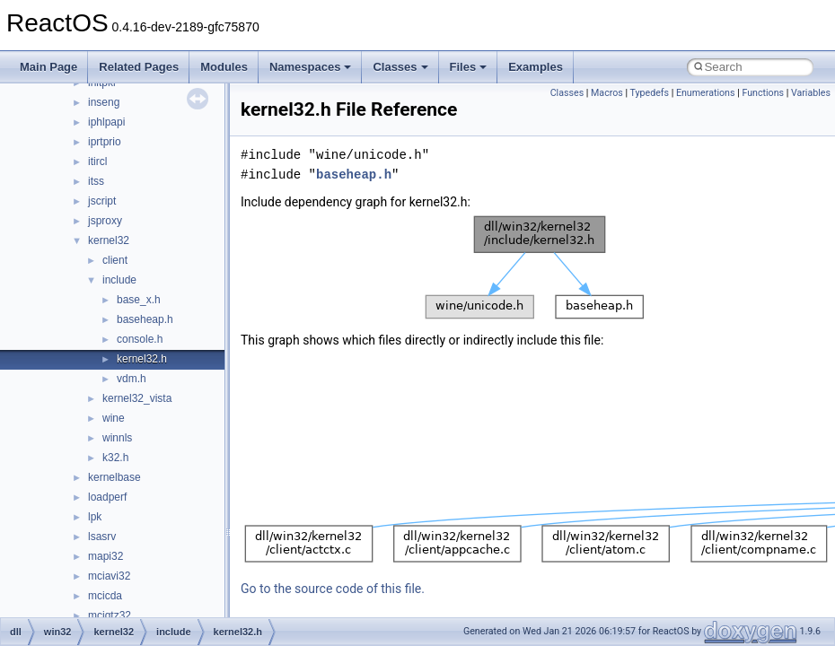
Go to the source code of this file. (333, 588)
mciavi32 (109, 576)
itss (96, 181)
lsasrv (102, 536)
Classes (400, 67)
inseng (103, 102)
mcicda (105, 595)
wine (113, 418)
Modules (224, 67)
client (114, 260)
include (119, 280)
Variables (811, 93)
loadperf (107, 497)
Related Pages (139, 67)
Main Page (48, 67)
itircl (97, 161)
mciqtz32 (109, 615)
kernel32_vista (136, 398)
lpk (94, 517)
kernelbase (114, 477)
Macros (607, 93)
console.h (140, 339)
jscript (102, 201)
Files (469, 67)
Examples (535, 67)
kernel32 (108, 240)
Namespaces (310, 67)
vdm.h (131, 378)
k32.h (115, 457)
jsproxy (105, 220)
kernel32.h (142, 359)
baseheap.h (145, 319)
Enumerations (705, 93)
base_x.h (139, 299)
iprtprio (104, 141)
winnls (117, 438)
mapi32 (105, 556)
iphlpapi (106, 122)
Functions (763, 93)
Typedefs (650, 93)
